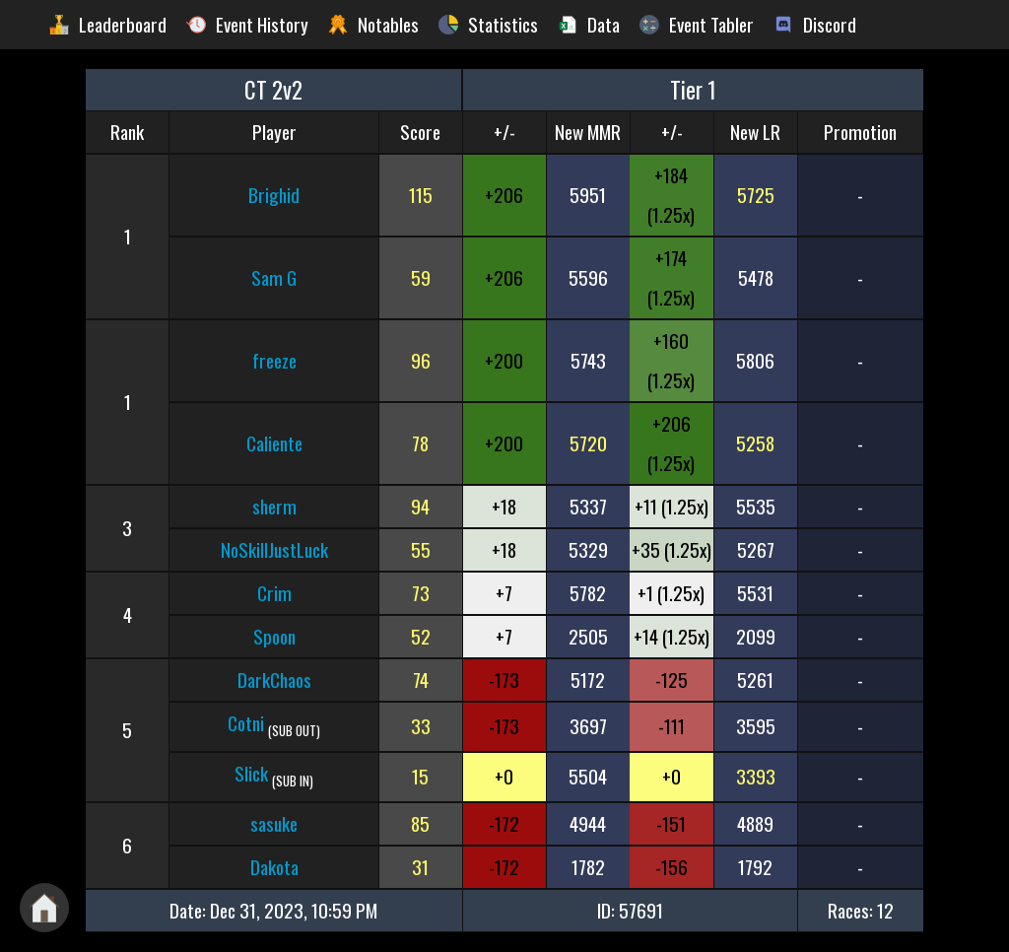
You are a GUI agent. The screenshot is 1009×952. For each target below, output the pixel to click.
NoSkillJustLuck (274, 549)
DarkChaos (274, 679)
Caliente (274, 443)
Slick (251, 773)
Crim (274, 592)
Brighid (274, 194)
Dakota (274, 866)
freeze (274, 360)
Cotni (246, 723)
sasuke (274, 823)
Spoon (274, 636)
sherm (274, 506)
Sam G (274, 277)
